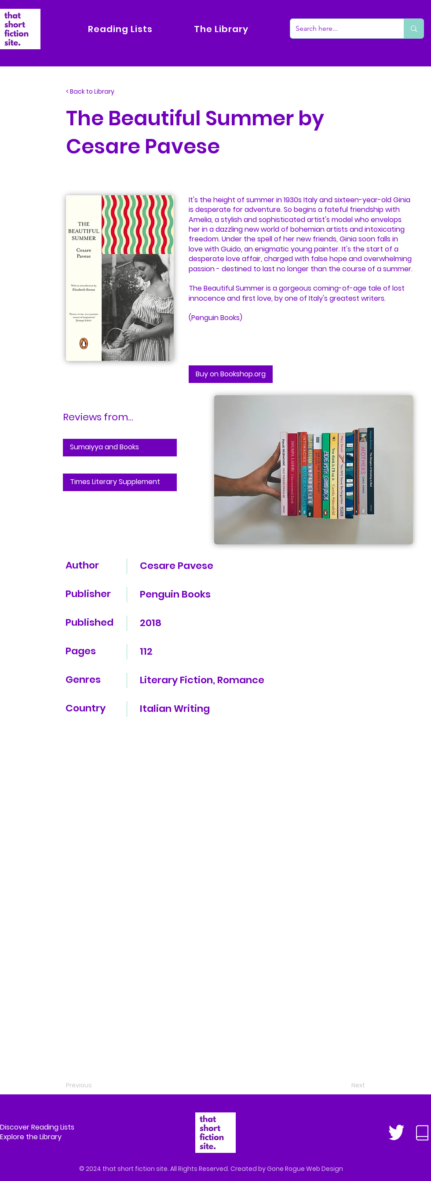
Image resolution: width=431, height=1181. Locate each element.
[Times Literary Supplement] (120, 482)
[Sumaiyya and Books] (120, 447)
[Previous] (95, 1085)
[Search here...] (340, 28)
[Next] (343, 1085)
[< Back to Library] (95, 92)
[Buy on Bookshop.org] (231, 374)
